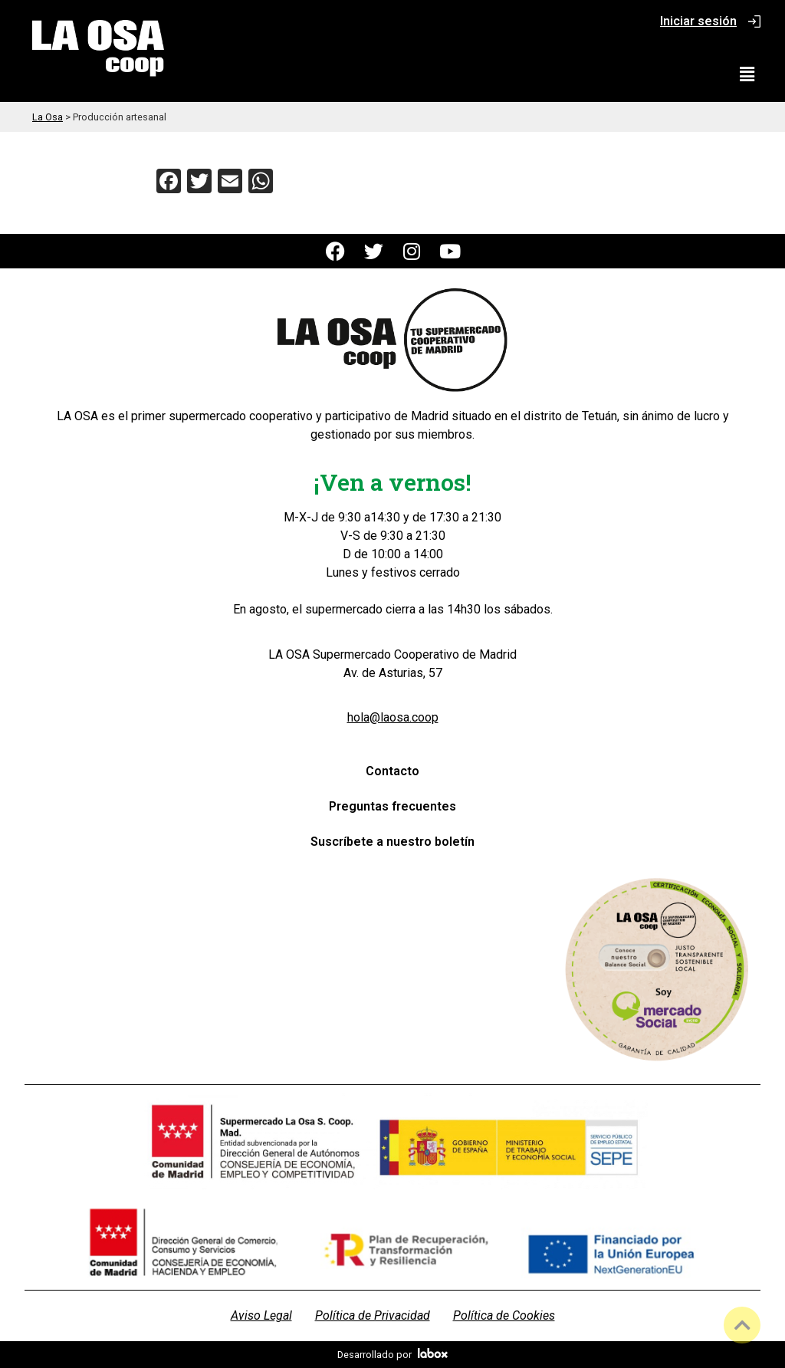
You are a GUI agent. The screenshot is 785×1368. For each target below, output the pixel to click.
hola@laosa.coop (392, 717)
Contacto (392, 771)
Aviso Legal (261, 1315)
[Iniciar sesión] (754, 21)
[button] (747, 74)
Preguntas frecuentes (392, 806)
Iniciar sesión (698, 21)
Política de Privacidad (372, 1315)
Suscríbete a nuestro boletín (392, 841)
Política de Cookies (504, 1315)
